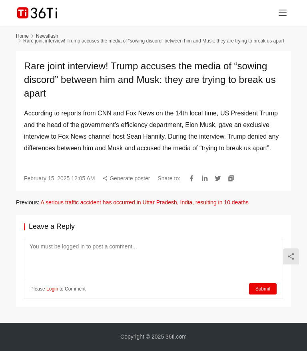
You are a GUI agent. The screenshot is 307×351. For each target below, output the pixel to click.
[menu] (282, 13)
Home (22, 36)
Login (52, 289)
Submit (262, 289)
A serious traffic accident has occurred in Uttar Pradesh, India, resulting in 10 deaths (144, 202)
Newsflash (47, 36)
